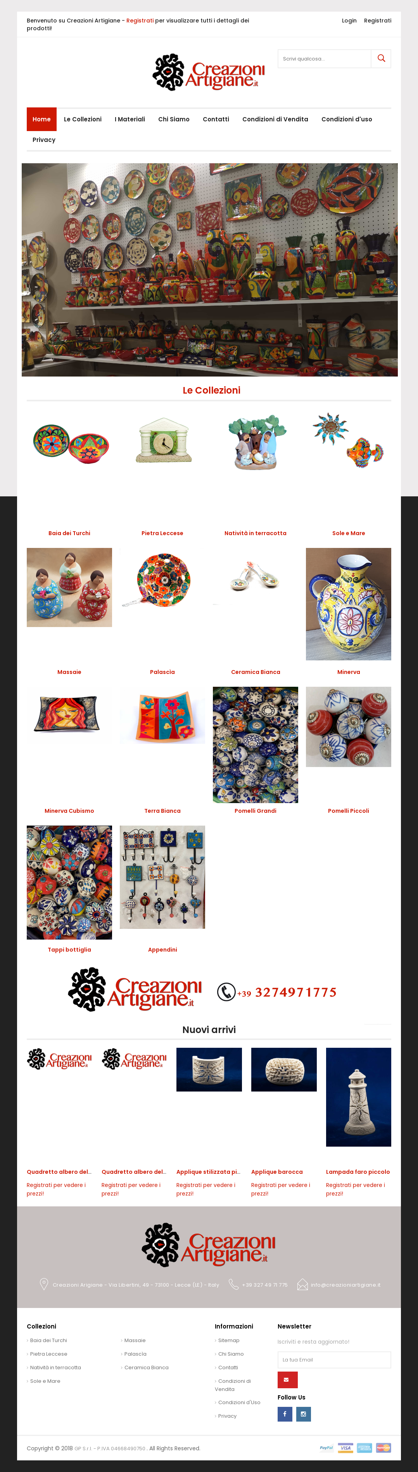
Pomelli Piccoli (348, 811)
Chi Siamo (231, 1354)
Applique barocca (277, 1172)
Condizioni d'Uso (239, 1402)
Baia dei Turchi (69, 533)
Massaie (69, 672)
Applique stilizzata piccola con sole (227, 1172)
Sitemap (229, 1340)
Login (349, 20)
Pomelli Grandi (255, 811)
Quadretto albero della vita (141, 1172)
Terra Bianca (162, 811)
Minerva (348, 672)
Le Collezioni (211, 390)
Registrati (140, 20)
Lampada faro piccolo (358, 1172)
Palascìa (162, 672)
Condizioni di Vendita (233, 1385)
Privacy (227, 1416)
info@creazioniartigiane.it (346, 1285)
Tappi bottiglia (69, 950)
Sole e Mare (348, 533)
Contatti (228, 1367)
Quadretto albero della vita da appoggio (86, 1172)
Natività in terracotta (256, 533)
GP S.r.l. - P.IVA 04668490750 (110, 1448)
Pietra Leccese (162, 533)
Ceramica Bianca (255, 672)
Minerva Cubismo (69, 811)
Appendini (162, 950)
